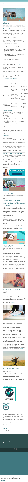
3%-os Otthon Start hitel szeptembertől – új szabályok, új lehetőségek (13, 193)
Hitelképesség (7, 26)
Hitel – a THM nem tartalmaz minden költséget (13, 322)
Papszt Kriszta (8, 25)
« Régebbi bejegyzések (8, 386)
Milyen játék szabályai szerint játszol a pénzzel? (13, 414)
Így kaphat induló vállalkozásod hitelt (11, 368)
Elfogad (3, 480)
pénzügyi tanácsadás (14, 26)
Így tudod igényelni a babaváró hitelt (11, 289)
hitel (3, 26)
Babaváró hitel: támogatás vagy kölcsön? (11, 425)
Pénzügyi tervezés (21, 26)
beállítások (3, 478)
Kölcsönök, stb (21, 195)
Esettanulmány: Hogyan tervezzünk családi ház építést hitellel (14, 23)
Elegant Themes (11, 450)
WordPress (21, 450)
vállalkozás (20, 369)
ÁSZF (4, 442)
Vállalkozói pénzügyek (7, 371)
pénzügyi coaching (6, 196)
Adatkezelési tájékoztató (8, 441)
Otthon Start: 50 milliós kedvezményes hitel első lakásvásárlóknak (14, 246)
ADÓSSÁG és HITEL (19, 25)
